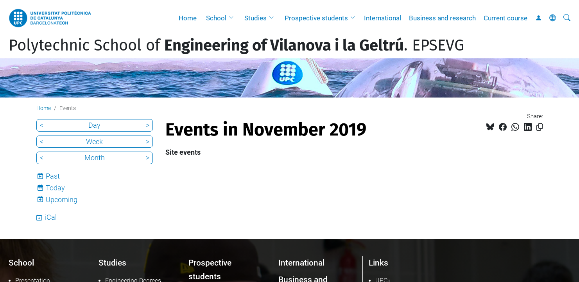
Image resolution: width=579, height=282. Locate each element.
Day (94, 125)
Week (94, 141)
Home (188, 18)
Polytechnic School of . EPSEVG (236, 45)
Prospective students (316, 18)
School (216, 18)
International (382, 18)
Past (53, 176)
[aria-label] (566, 18)
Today (55, 188)
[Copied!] (539, 127)
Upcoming (61, 199)
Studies (255, 18)
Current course (505, 18)
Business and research (442, 18)
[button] (233, 18)
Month (94, 158)
